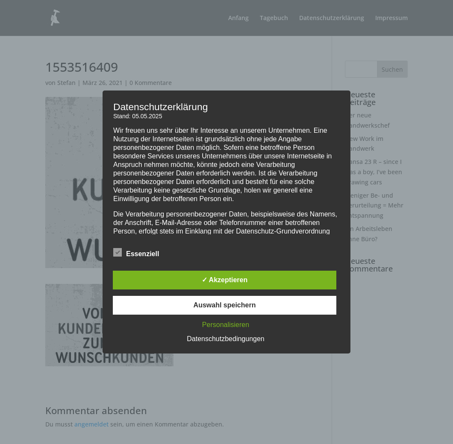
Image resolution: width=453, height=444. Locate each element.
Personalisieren (225, 324)
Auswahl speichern (225, 305)
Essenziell (136, 252)
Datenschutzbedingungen (225, 338)
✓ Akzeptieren (225, 279)
